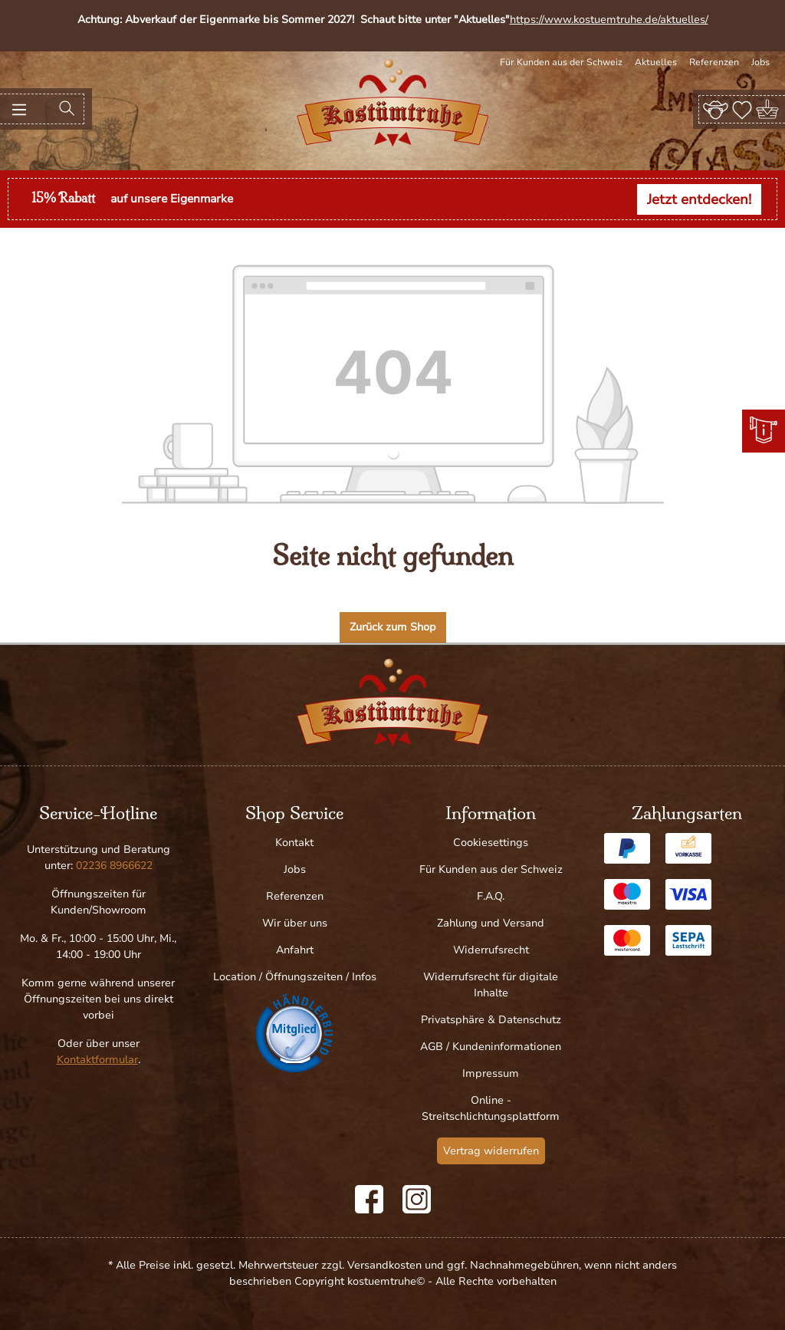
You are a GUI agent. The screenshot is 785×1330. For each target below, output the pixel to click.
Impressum (490, 1073)
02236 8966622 (114, 865)
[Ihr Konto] (715, 109)
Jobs (760, 62)
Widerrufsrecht (491, 950)
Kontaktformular (97, 1059)
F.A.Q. (490, 896)
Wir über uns (294, 923)
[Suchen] (67, 108)
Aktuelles (656, 62)
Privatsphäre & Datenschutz (491, 1019)
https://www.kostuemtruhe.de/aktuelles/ (609, 19)
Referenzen (714, 62)
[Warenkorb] (768, 109)
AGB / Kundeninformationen (490, 1046)
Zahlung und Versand (490, 923)
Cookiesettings (490, 842)
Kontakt (294, 842)
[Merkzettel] (742, 109)
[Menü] (19, 108)
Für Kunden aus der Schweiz (561, 62)
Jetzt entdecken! (699, 199)
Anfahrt (295, 950)
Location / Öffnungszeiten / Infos (294, 977)
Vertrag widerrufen (491, 1151)
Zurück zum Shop (393, 627)
